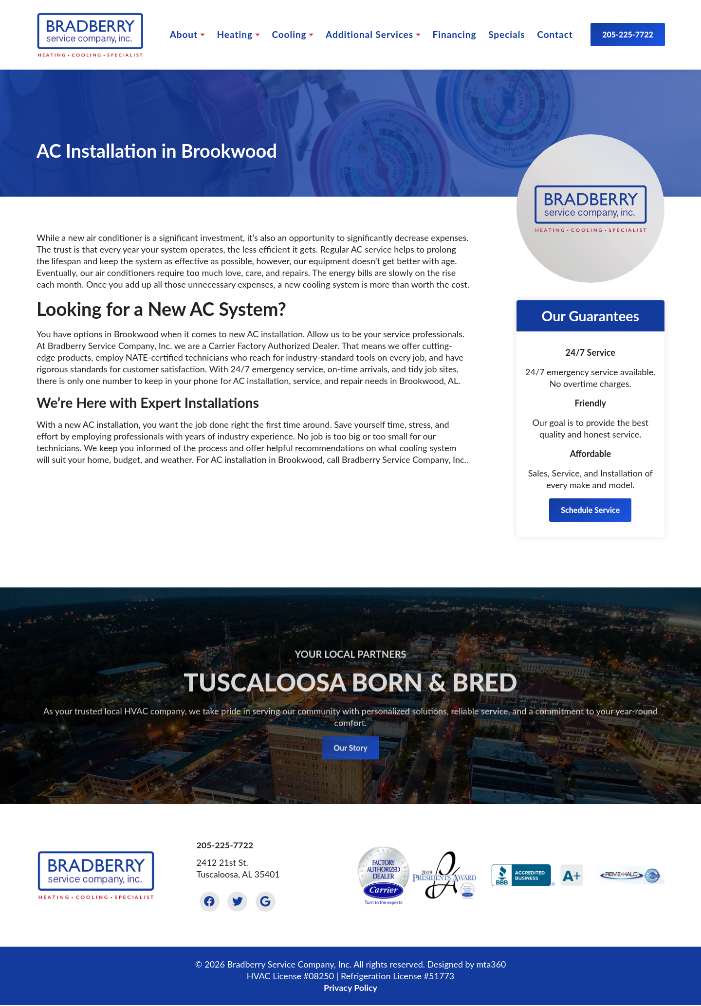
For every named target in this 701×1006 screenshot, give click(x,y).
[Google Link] (267, 902)
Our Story (350, 760)
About (183, 34)
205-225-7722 (627, 34)
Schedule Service (590, 509)
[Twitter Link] (238, 902)
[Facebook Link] (210, 902)
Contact (554, 34)
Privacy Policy (350, 988)
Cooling (289, 34)
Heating (234, 34)
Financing (454, 34)
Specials (506, 34)
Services (369, 34)
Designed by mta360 (466, 964)
